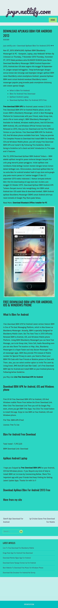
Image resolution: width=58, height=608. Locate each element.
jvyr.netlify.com (29, 11)
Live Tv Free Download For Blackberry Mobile (18, 548)
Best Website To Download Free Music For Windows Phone (23, 568)
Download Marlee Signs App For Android (17, 558)
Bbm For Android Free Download (22, 94)
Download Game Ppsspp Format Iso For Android (19, 563)
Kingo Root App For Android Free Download (18, 553)
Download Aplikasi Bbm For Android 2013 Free (28, 100)
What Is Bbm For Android (20, 90)
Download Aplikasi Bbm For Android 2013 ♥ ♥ (35, 46)
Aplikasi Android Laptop (19, 97)
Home (53, 19)
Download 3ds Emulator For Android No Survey (19, 573)
